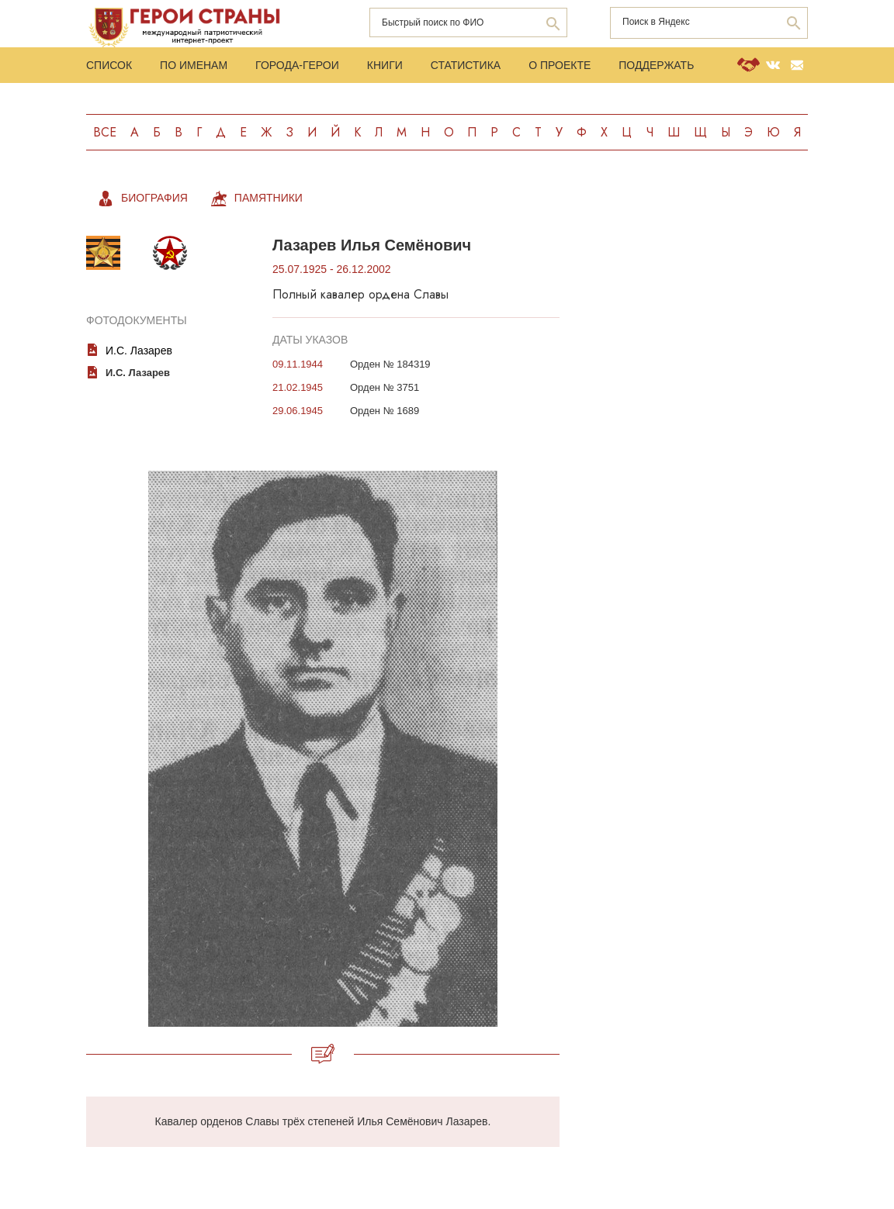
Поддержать (656, 65)
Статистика (466, 65)
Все (104, 132)
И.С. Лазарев (139, 350)
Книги (385, 65)
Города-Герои (297, 65)
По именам (193, 65)
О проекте (559, 65)
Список (109, 65)
